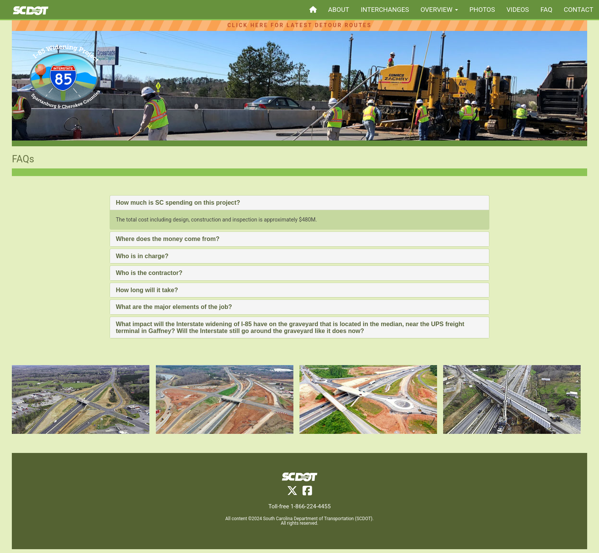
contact (578, 9)
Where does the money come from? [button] (167, 239)
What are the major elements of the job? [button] (174, 307)
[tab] (299, 203)
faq (546, 9)
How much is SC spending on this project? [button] (178, 202)
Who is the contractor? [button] (149, 273)
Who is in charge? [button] (142, 256)
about (338, 9)
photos (482, 9)
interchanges (385, 9)
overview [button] (439, 9)
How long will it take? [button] (147, 290)
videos (518, 9)
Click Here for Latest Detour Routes (299, 25)
